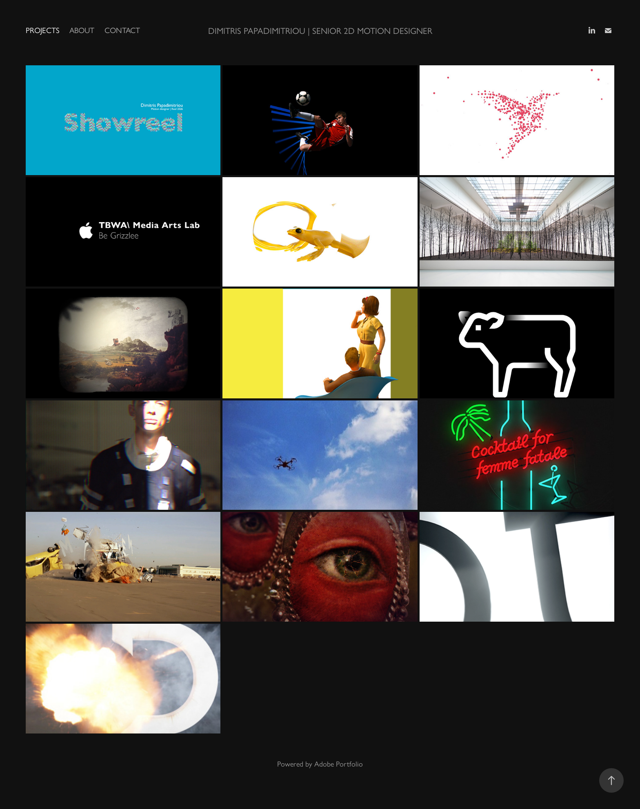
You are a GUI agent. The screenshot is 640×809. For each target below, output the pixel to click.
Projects (43, 30)
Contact (122, 30)
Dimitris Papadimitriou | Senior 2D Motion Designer (320, 31)
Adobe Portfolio (338, 764)
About (81, 30)
